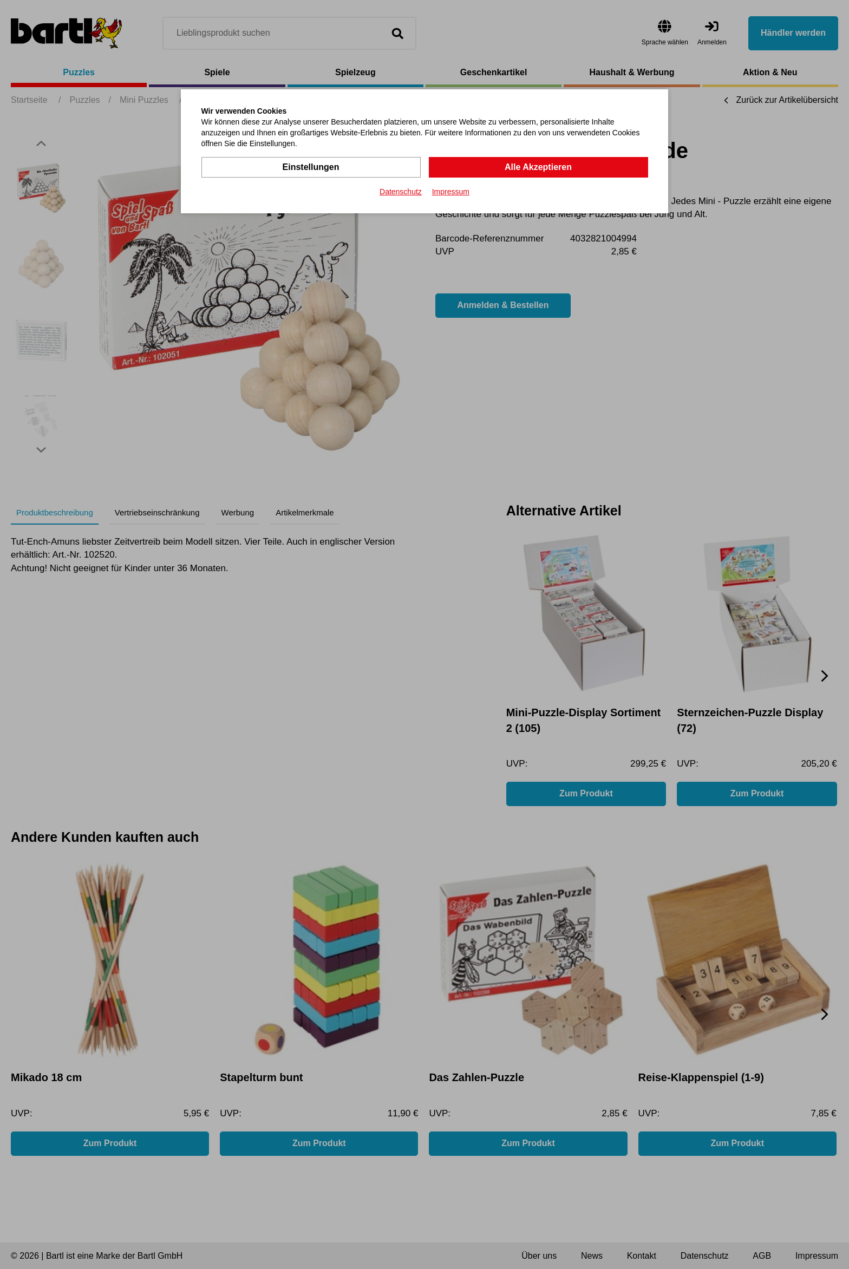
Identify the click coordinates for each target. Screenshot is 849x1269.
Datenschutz (401, 191)
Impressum (450, 191)
